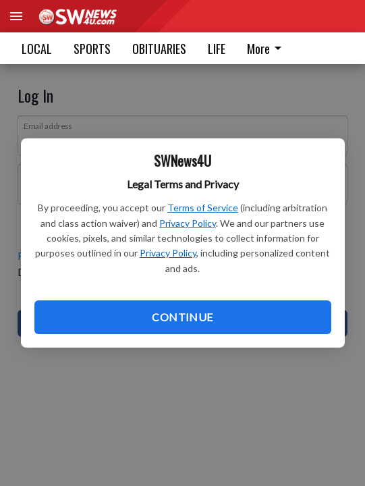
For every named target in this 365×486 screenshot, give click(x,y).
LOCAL (37, 48)
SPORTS (92, 48)
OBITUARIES (159, 48)
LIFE (216, 48)
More (266, 48)
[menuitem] (268, 48)
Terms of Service (202, 207)
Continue (182, 316)
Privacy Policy (187, 223)
